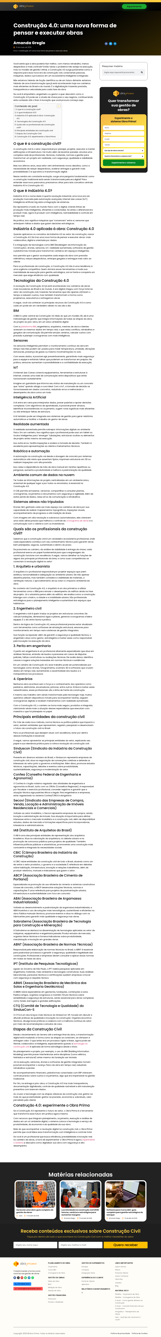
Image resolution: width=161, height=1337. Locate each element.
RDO (49, 1284)
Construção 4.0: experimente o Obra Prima (36, 136)
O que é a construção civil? (28, 109)
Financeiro (52, 1299)
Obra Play (119, 1279)
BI (82, 1292)
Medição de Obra (55, 1287)
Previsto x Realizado (55, 1302)
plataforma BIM (28, 326)
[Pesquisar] (142, 72)
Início (15, 51)
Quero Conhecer (121, 1276)
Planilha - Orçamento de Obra (127, 1294)
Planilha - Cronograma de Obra (127, 1297)
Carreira (118, 1283)
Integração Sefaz (88, 1273)
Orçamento (52, 1267)
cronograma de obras (77, 520)
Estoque (85, 1267)
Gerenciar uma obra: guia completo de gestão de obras (34, 1211)
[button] (106, 43)
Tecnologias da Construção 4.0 (31, 121)
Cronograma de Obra (56, 1273)
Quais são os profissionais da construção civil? (36, 126)
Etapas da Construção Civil (29, 133)
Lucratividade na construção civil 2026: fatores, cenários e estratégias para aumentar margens (80, 1212)
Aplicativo (85, 1284)
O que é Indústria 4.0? (26, 112)
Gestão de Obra (54, 1290)
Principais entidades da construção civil (35, 130)
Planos (117, 1270)
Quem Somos (120, 1267)
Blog (116, 1286)
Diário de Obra (53, 1281)
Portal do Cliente (88, 1281)
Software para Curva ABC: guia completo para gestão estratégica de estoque (125, 1212)
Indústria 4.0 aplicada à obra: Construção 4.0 (36, 117)
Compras (85, 1270)
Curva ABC (52, 1270)
